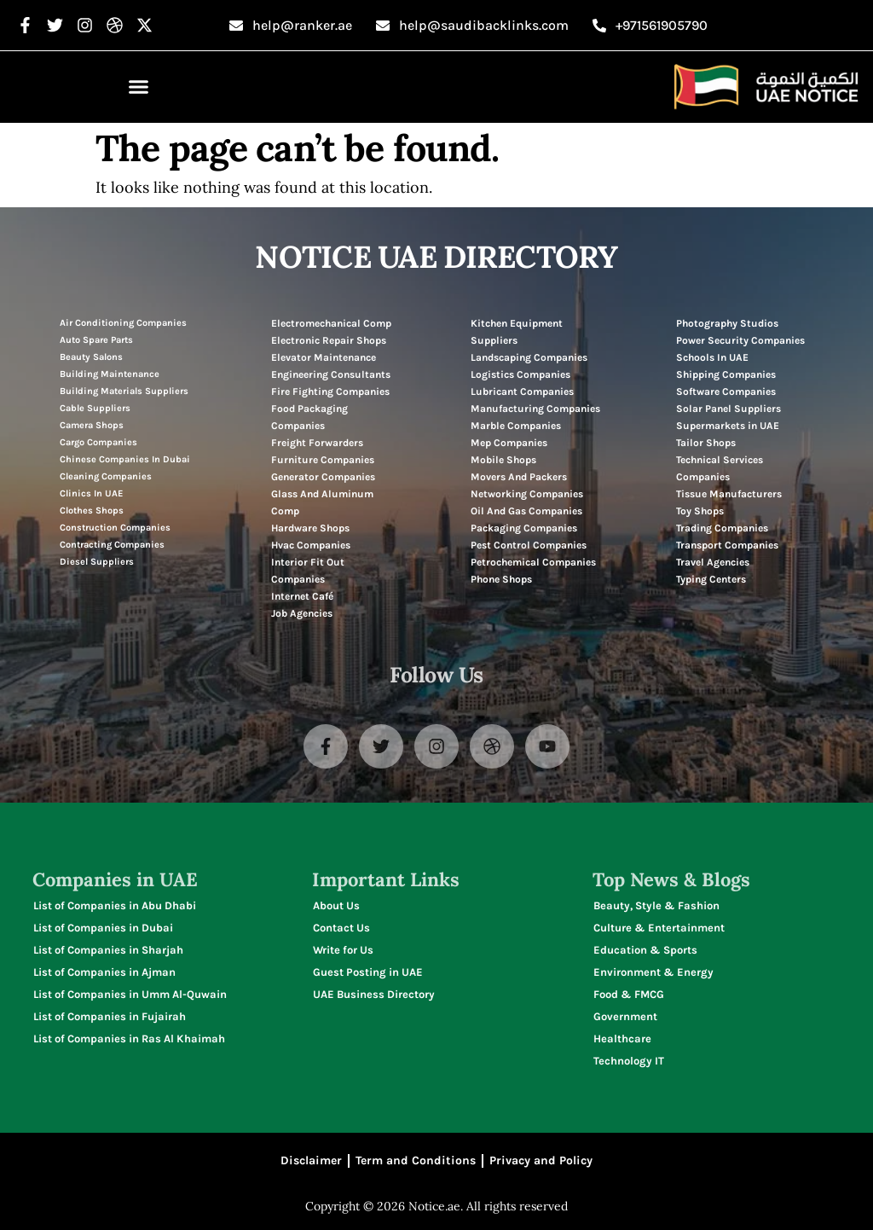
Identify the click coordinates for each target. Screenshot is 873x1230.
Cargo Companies (98, 442)
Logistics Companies (520, 374)
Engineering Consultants (330, 374)
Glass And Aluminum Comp (322, 502)
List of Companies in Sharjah (108, 949)
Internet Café (302, 596)
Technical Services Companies (719, 468)
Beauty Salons (91, 357)
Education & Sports (645, 949)
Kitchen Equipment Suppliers (517, 331)
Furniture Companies (322, 460)
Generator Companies (323, 477)
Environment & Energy (653, 972)
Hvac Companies (310, 545)
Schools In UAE (712, 357)
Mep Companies (509, 443)
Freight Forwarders (317, 443)
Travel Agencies (712, 562)
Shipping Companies (726, 374)
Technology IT (628, 1060)
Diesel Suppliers (97, 561)
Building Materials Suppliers (124, 391)
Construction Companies (115, 527)
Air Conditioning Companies (123, 322)
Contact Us (341, 927)
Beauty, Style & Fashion (656, 905)
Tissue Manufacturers (729, 494)
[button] (139, 87)
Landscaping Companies (529, 357)
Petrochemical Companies (533, 562)
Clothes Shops (92, 510)
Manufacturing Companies (535, 409)
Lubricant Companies (522, 391)
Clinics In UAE (91, 493)
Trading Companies (722, 528)
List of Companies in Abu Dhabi (114, 905)
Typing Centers (711, 579)
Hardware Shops (310, 528)
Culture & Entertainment (659, 927)
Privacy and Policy (541, 1160)
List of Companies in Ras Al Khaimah (129, 1038)
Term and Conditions (416, 1160)
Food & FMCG (628, 994)
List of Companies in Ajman (104, 972)
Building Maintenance (109, 374)
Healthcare (622, 1038)
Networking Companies (527, 494)
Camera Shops (92, 425)
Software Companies (726, 391)
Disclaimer (311, 1160)
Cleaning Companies (106, 476)
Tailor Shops (706, 443)
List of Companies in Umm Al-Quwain (130, 994)
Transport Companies (727, 545)
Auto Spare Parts (96, 339)
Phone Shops (501, 579)
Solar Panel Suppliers (728, 409)
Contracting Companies (112, 544)
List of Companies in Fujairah (109, 1016)
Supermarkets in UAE (727, 426)
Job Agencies (301, 613)
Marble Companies (516, 426)
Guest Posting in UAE (368, 972)
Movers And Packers (519, 477)
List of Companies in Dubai (103, 927)
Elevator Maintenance (323, 357)
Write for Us (343, 949)
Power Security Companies (740, 340)
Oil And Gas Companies (526, 511)
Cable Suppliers (95, 408)
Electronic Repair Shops (328, 340)
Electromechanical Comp (331, 323)
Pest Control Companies (529, 545)
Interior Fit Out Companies (307, 570)
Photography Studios (727, 323)
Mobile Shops (503, 460)
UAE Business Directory (374, 994)
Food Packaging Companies (309, 417)
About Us (336, 905)
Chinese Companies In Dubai (125, 459)
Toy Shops (700, 511)
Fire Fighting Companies (330, 391)
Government (625, 1016)
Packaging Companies (524, 528)
